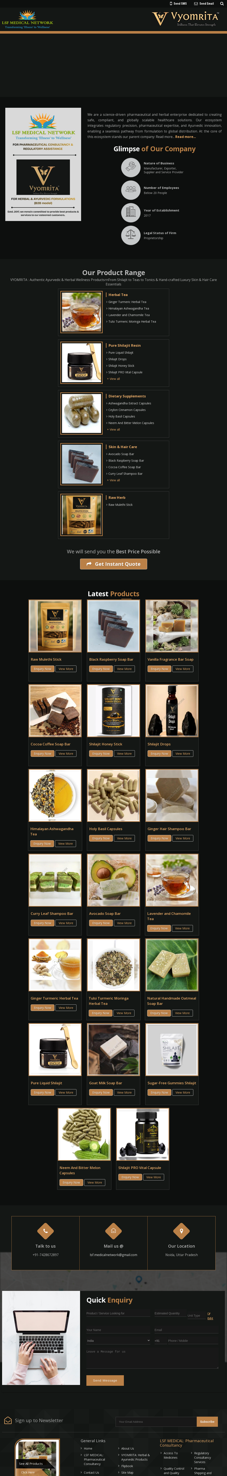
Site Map (127, 1473)
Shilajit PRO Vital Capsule (124, 372)
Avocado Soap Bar (120, 454)
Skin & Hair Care (123, 446)
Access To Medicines (171, 1455)
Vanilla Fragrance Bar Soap (171, 659)
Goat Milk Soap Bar (105, 1082)
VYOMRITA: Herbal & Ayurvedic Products (135, 1457)
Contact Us (91, 1473)
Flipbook (127, 1466)
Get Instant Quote (114, 564)
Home (88, 1448)
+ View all (113, 379)
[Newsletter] (156, 1422)
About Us (127, 1448)
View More (66, 669)
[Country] (118, 1340)
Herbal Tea (118, 294)
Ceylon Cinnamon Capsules (126, 410)
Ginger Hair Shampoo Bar (169, 828)
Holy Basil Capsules (120, 416)
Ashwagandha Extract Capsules (128, 403)
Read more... (185, 137)
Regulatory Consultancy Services (202, 1457)
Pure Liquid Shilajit (119, 353)
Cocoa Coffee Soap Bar (123, 467)
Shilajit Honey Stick (120, 366)
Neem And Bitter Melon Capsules (130, 423)
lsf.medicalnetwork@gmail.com (113, 1255)
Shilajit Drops (116, 359)
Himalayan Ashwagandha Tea (127, 308)
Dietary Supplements (127, 396)
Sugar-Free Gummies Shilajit (172, 1082)
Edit (210, 1316)
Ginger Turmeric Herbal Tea (126, 302)
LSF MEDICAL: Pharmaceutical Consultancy (94, 1459)
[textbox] (197, 1315)
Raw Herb (117, 497)
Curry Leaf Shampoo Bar (124, 474)
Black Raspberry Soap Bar (125, 460)
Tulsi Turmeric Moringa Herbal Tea (131, 321)
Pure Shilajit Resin (125, 345)
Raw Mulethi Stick (119, 505)
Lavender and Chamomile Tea (128, 315)
